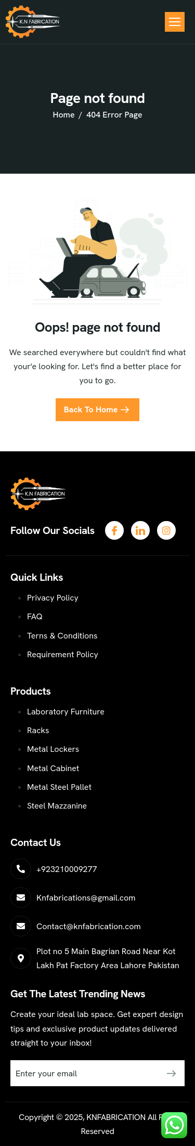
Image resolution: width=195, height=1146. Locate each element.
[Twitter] (140, 530)
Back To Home (91, 409)
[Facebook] (114, 530)
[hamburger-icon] (175, 22)
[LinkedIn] (166, 530)
